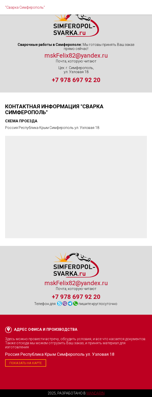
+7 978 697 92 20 (76, 80)
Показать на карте (25, 363)
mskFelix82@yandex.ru (76, 55)
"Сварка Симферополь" (25, 7)
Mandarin (95, 393)
